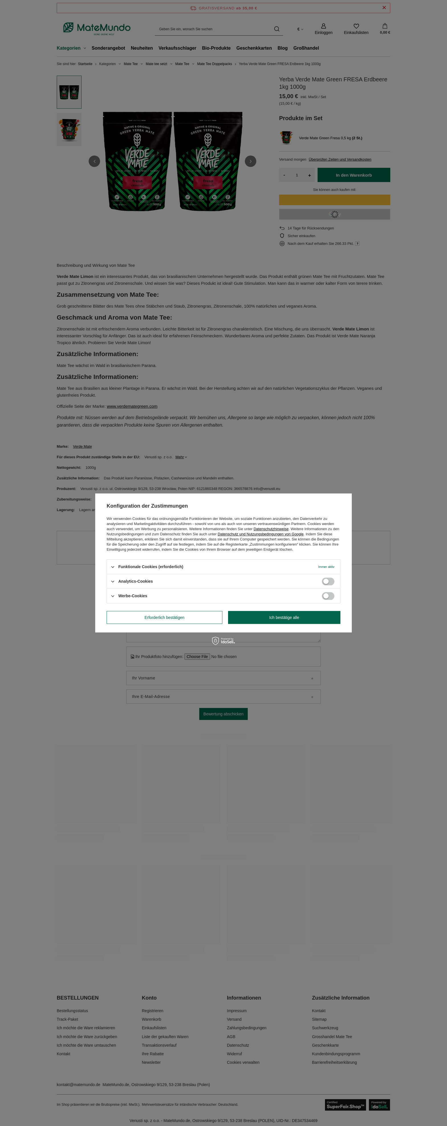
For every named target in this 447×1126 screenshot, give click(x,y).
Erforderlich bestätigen (164, 617)
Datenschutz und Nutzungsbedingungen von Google (261, 534)
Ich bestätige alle (284, 617)
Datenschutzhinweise (270, 529)
